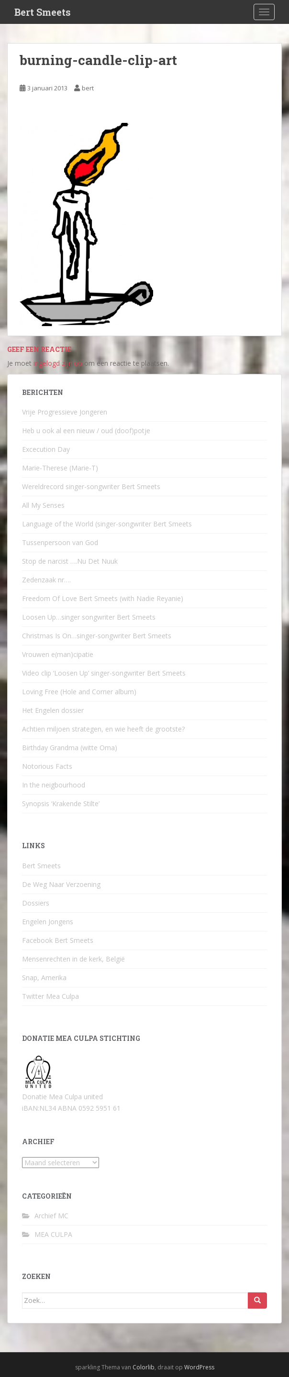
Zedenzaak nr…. (46, 579)
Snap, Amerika (44, 977)
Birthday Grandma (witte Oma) (69, 747)
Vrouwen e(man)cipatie (57, 654)
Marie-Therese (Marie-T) (60, 467)
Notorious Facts (47, 766)
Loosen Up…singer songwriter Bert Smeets (89, 617)
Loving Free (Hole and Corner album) (79, 691)
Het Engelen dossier (53, 710)
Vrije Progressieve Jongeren (64, 411)
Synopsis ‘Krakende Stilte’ (61, 803)
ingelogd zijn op (57, 363)
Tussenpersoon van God (60, 542)
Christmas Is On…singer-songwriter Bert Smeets (96, 635)
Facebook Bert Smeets (57, 940)
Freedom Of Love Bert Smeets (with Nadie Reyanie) (102, 598)
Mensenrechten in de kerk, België (73, 958)
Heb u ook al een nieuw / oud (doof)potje (86, 430)
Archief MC (51, 1215)
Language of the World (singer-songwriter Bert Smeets (107, 523)
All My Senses (43, 505)
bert (88, 88)
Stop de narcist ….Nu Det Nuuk (70, 561)
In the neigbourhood (53, 784)
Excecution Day (46, 449)
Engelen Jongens (47, 921)
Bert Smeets (42, 12)
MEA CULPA (53, 1234)
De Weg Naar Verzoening (61, 884)
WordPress (199, 1367)
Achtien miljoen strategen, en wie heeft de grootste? (103, 728)
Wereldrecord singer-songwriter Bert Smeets (91, 486)
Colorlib (144, 1367)
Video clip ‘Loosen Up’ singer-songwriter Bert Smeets (104, 673)
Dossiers (35, 902)
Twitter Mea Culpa (50, 996)
